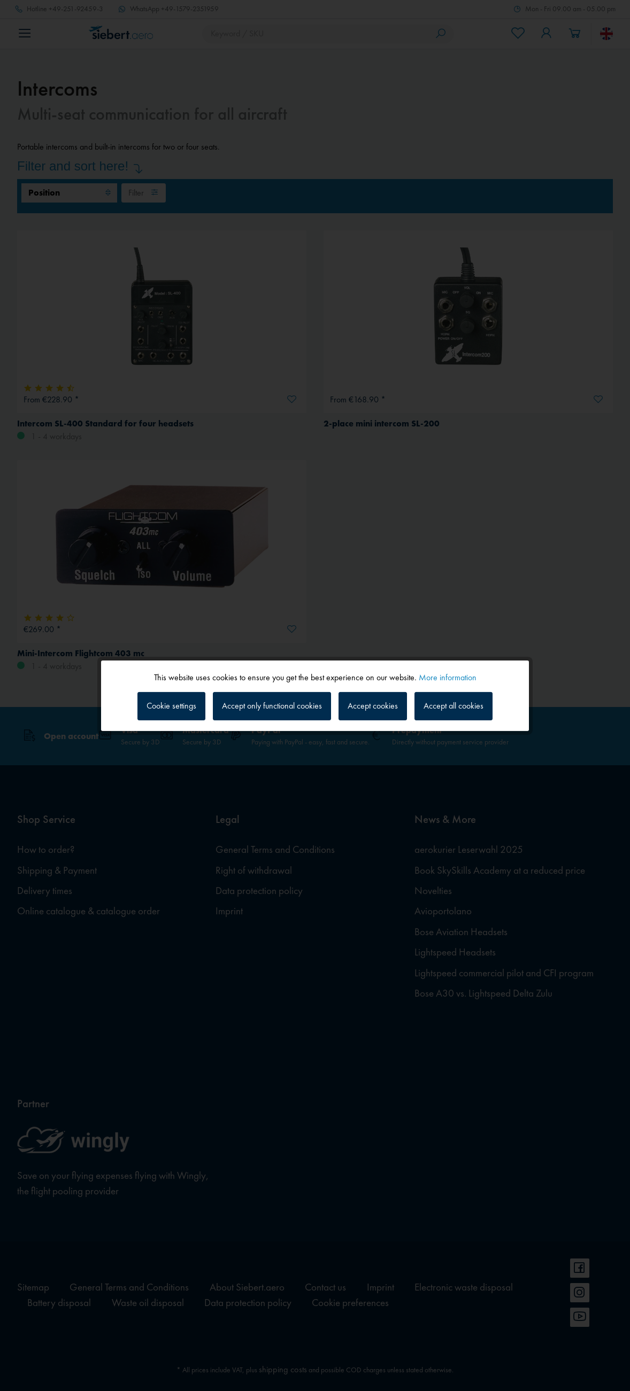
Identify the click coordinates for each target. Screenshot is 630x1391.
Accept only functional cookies (272, 705)
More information (448, 676)
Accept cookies (373, 705)
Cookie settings (171, 705)
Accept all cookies (453, 705)
